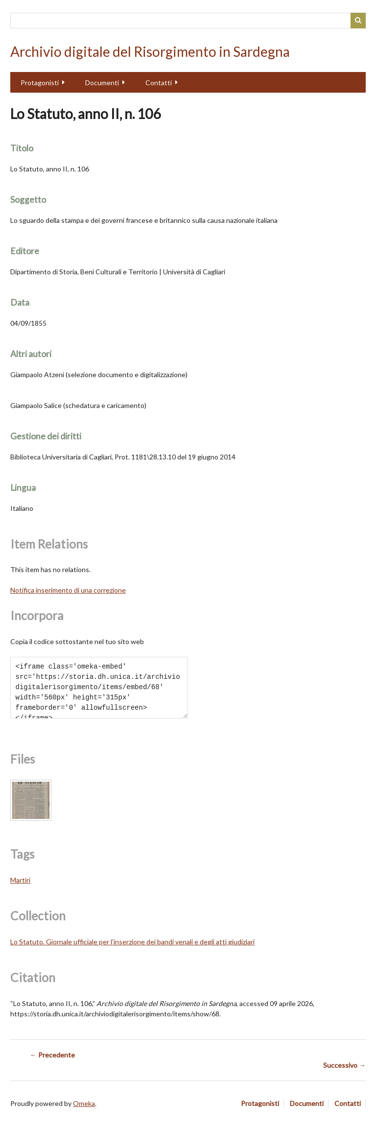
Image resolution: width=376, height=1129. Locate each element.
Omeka (84, 1103)
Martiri (20, 880)
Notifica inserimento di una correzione (68, 590)
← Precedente (52, 1055)
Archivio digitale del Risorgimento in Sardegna (150, 51)
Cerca (358, 20)
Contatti (158, 82)
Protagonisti (40, 82)
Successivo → (344, 1065)
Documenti (102, 82)
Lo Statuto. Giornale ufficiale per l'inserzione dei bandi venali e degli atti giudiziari (132, 941)
